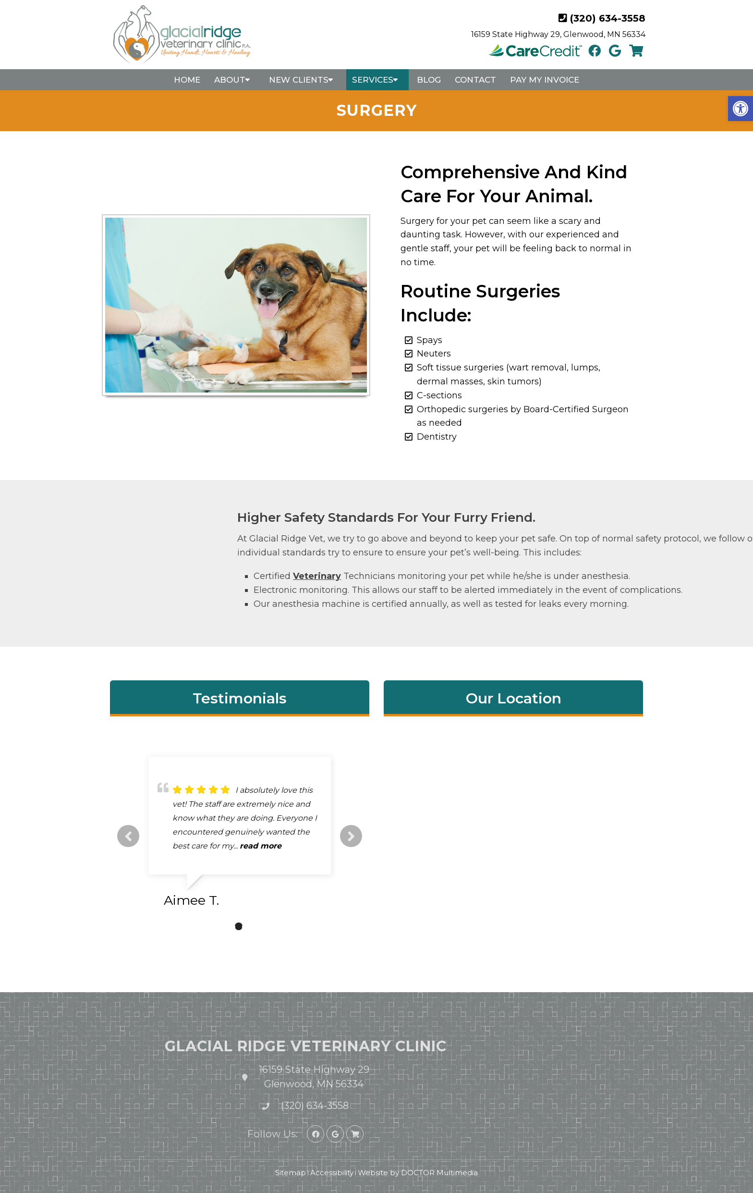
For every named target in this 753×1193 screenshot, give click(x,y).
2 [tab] (239, 926)
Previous (128, 836)
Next (351, 836)
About (229, 80)
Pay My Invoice (544, 80)
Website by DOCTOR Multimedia (418, 1172)
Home (187, 80)
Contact (475, 80)
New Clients (298, 80)
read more (260, 845)
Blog (429, 80)
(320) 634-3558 (607, 18)
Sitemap (290, 1172)
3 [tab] (253, 926)
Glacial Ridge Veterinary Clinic (230, 1046)
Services (372, 80)
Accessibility (331, 1172)
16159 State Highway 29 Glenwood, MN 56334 (238, 1077)
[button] (740, 108)
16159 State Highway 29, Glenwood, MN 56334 (558, 34)
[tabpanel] (240, 836)
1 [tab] (224, 926)
